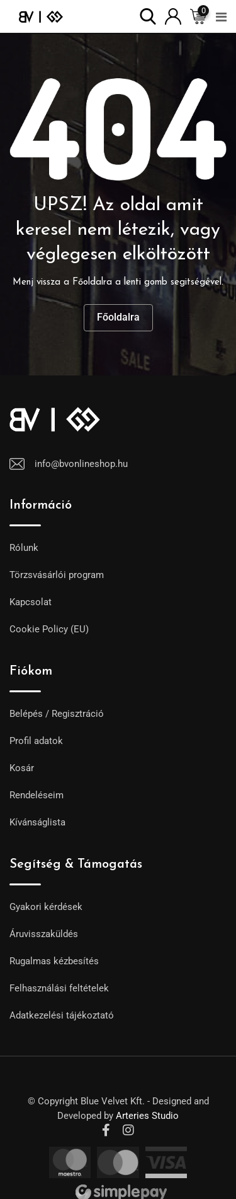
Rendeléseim (36, 795)
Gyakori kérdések (45, 907)
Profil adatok (36, 741)
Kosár (21, 768)
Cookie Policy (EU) (49, 629)
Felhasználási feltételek (59, 988)
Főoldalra (118, 317)
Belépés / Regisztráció (56, 713)
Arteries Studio (147, 1115)
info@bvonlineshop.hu (81, 464)
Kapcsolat (30, 602)
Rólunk (23, 547)
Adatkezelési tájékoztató (61, 1015)
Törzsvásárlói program (56, 575)
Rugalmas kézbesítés (54, 961)
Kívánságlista (37, 822)
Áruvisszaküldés (43, 934)
